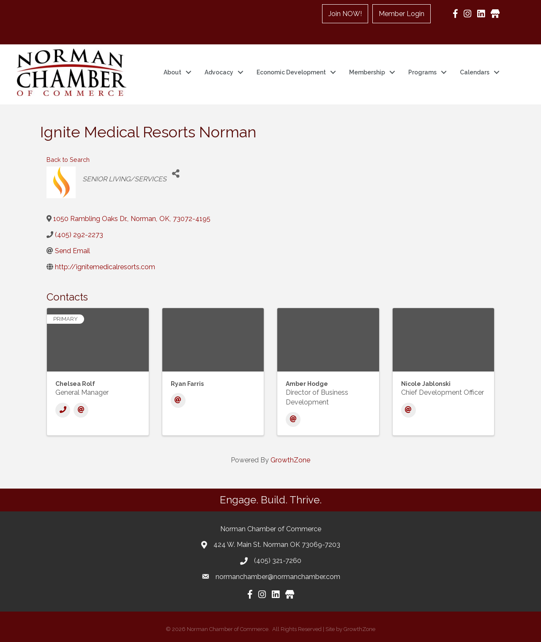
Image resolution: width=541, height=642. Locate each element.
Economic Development (291, 72)
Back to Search (68, 159)
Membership (367, 72)
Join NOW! (345, 14)
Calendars (474, 72)
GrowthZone (290, 460)
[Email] (81, 410)
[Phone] (62, 410)
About (172, 72)
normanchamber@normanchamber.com (278, 577)
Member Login (401, 14)
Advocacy (219, 72)
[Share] (176, 173)
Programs (422, 72)
